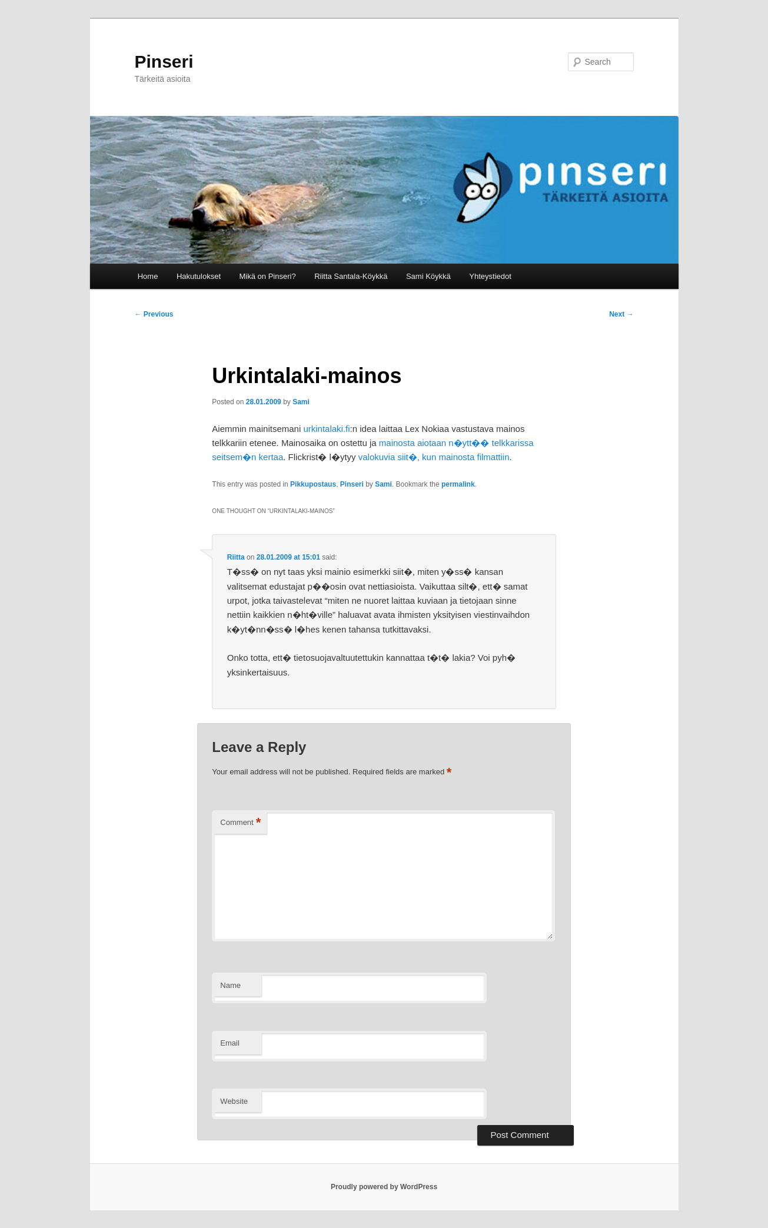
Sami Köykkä (428, 276)
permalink (458, 484)
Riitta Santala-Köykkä (350, 276)
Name (230, 985)
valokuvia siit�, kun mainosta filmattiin (434, 457)
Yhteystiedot (490, 276)
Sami (301, 402)
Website (234, 1101)
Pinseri (164, 61)
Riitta (236, 557)
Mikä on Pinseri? (268, 276)
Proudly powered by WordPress (384, 1187)
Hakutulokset (199, 276)
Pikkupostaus (313, 484)
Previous (154, 314)
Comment (240, 822)
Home (148, 276)
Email (230, 1043)
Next (621, 314)
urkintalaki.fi (326, 429)
